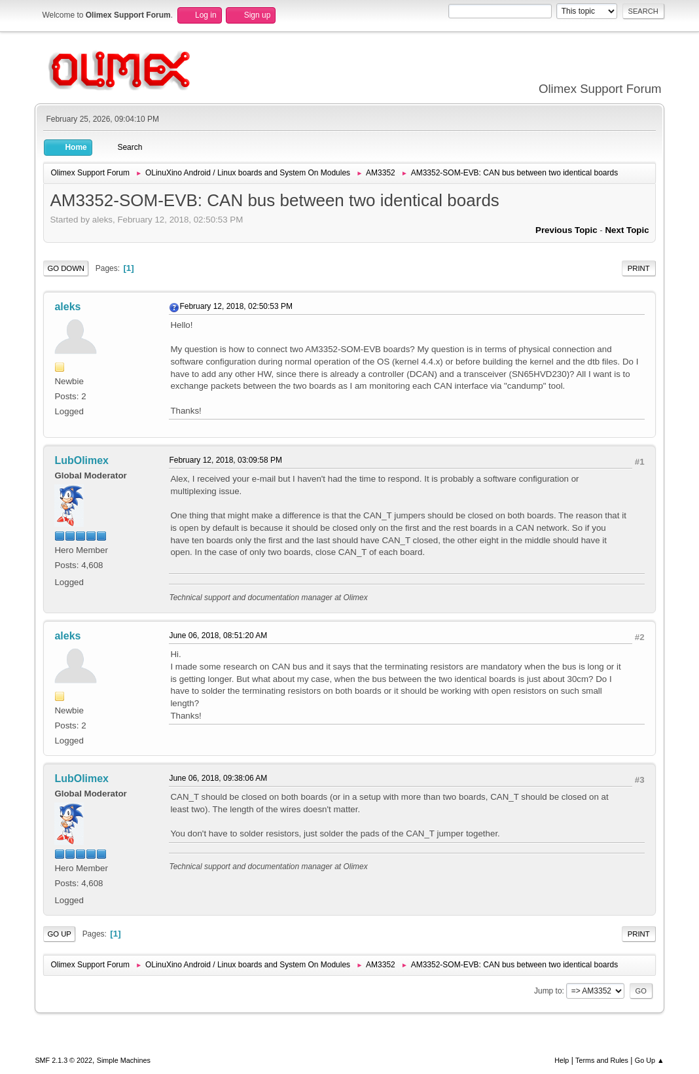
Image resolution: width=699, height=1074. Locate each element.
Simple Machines (124, 1060)
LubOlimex (81, 460)
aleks (67, 306)
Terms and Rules (601, 1060)
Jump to (548, 990)
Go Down (65, 268)
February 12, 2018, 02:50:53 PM (236, 306)
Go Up (59, 934)
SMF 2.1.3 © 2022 (63, 1060)
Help (561, 1060)
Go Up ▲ (649, 1060)
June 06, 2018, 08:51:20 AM (218, 635)
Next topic (627, 230)
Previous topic (566, 230)
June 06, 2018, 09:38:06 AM (218, 778)
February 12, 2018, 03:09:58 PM (225, 460)
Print (639, 268)
